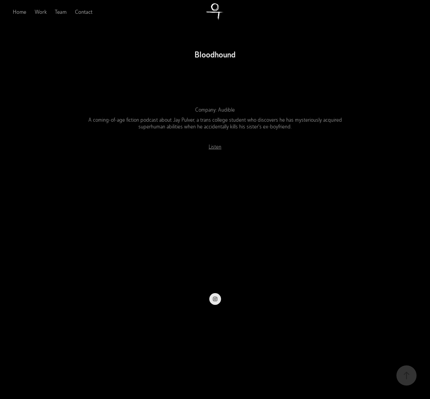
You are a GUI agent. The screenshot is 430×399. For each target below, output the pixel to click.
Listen (215, 147)
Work (41, 11)
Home (19, 11)
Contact (83, 11)
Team (61, 11)
